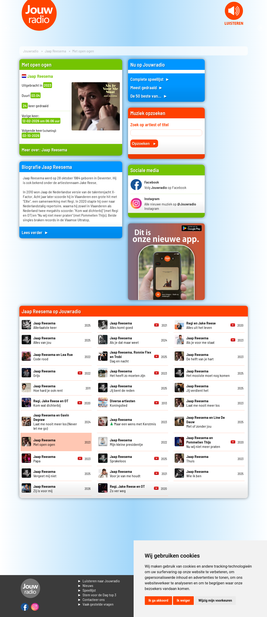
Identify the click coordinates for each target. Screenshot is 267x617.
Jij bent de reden (122, 388)
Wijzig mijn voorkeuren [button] (215, 600)
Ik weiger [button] (183, 600)
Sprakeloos (121, 458)
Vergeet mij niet (44, 473)
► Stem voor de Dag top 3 (97, 595)
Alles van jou (44, 340)
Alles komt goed (121, 325)
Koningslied (122, 403)
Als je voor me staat (200, 340)
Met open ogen (44, 442)
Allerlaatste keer (45, 325)
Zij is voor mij (44, 488)
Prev (6, 28)
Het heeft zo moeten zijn (127, 373)
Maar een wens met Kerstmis (133, 421)
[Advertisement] (229, 129)
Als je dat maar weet (124, 340)
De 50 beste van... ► (149, 96)
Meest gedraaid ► (146, 87)
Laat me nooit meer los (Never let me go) (55, 421)
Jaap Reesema (55, 51)
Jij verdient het (197, 388)
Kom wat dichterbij (50, 403)
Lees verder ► (35, 232)
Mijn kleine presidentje (126, 442)
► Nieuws (86, 585)
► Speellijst (87, 590)
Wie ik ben (197, 473)
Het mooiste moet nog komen (208, 373)
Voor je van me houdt (125, 473)
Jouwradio (30, 51)
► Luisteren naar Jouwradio (99, 581)
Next (261, 28)
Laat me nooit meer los (203, 403)
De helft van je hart (200, 356)
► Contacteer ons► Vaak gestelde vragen (96, 601)
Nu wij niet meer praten (203, 442)
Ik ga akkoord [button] (158, 600)
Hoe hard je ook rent (48, 388)
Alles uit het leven (201, 325)
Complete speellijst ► (150, 79)
